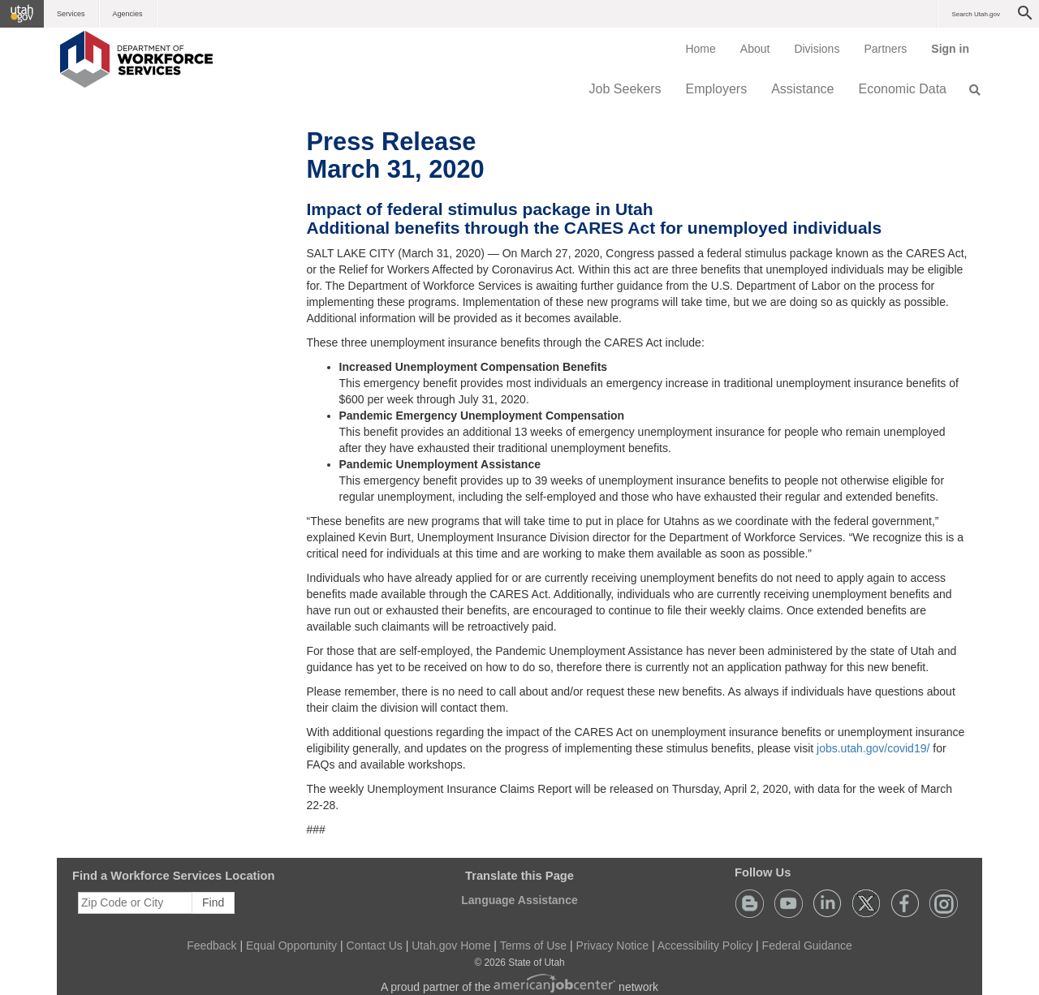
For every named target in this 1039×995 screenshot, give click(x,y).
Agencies (128, 14)
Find (213, 902)
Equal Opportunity (291, 945)
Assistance (802, 89)
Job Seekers (625, 89)
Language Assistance (519, 900)
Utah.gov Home (451, 945)
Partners (885, 48)
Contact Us (375, 945)
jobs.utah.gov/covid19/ (873, 748)
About (755, 48)
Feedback (211, 945)
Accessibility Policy (704, 945)
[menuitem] (700, 48)
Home (700, 48)
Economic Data (903, 89)
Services (71, 14)
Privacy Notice (612, 945)
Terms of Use (533, 945)
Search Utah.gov (975, 14)
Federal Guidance (807, 945)
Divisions (816, 48)
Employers (717, 89)
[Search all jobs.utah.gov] (970, 90)
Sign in (956, 54)
